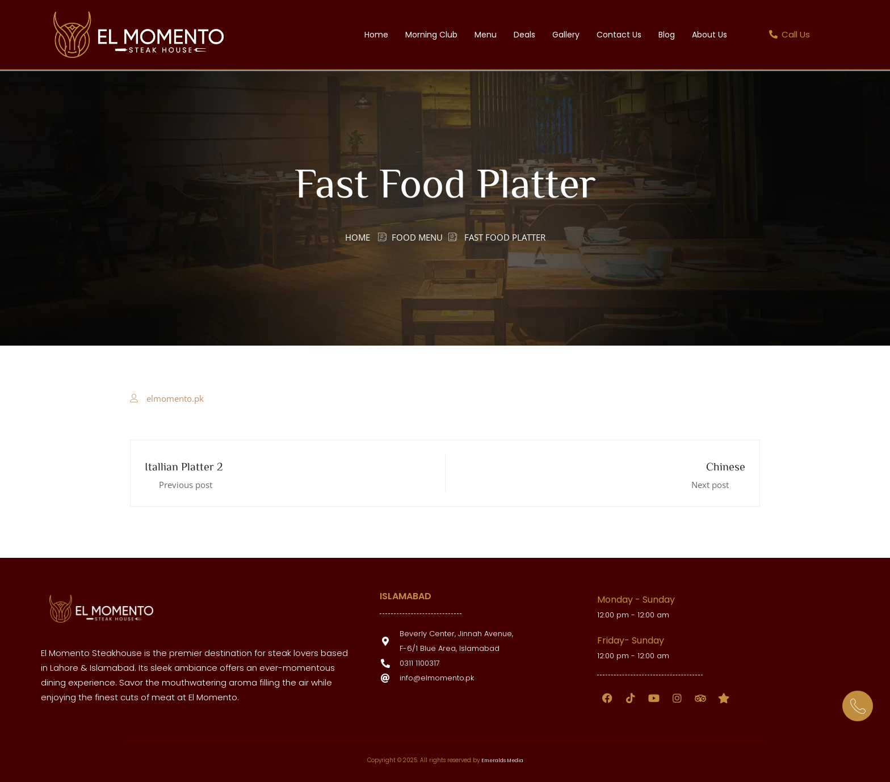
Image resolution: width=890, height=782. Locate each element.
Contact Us (619, 34)
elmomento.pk (175, 398)
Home (376, 34)
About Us (709, 34)
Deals (524, 34)
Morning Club (431, 34)
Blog (666, 34)
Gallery (566, 34)
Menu (486, 34)
